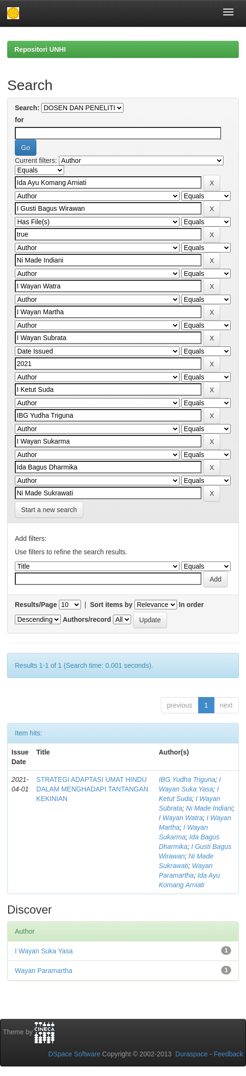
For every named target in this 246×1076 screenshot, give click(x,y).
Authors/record (87, 619)
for (19, 120)
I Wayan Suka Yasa (44, 951)
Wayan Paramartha (43, 970)
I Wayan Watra (181, 818)
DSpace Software (74, 1054)
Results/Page (36, 604)
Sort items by (111, 604)
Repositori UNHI (40, 49)
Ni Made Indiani (209, 808)
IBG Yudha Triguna (187, 779)
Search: (27, 108)
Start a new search (49, 510)
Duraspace (191, 1054)
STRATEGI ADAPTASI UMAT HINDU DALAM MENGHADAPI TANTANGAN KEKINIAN (92, 789)
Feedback (228, 1054)
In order (191, 604)
